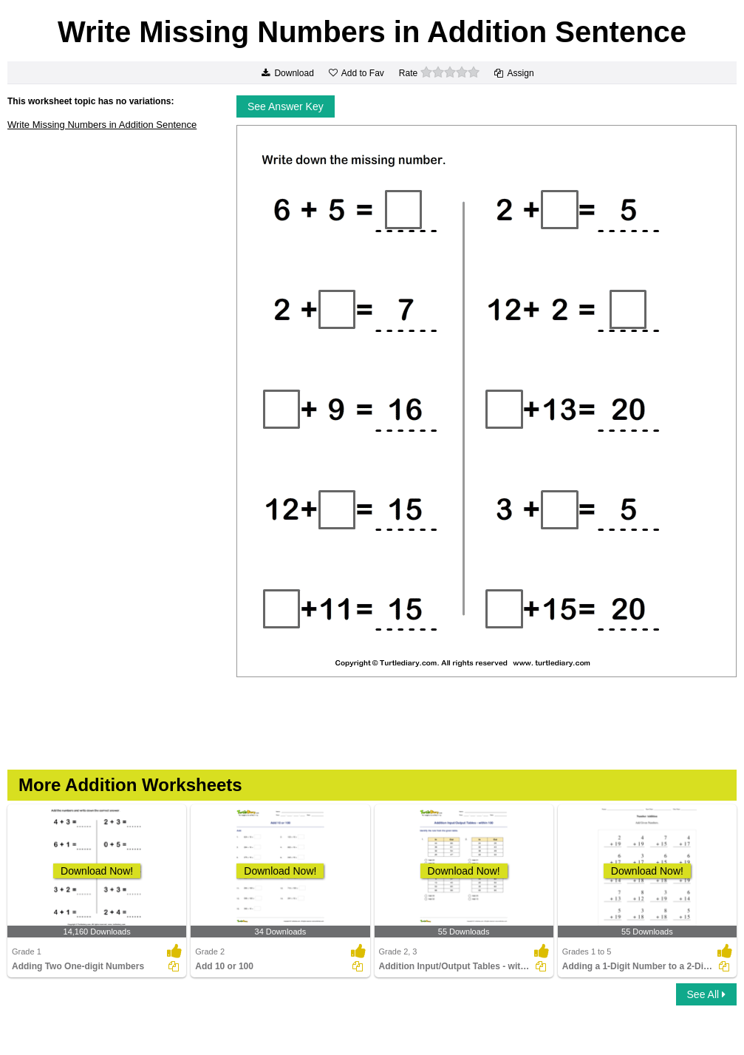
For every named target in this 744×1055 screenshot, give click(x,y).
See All (706, 994)
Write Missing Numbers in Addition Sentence (102, 124)
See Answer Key (286, 106)
